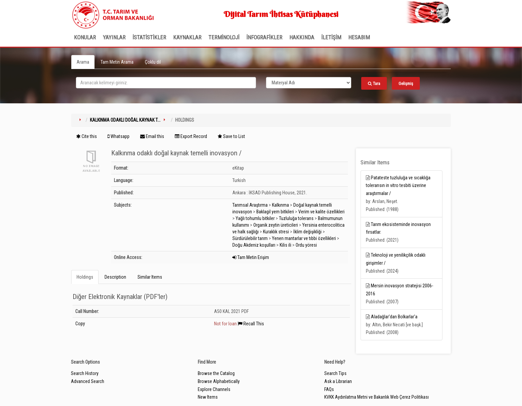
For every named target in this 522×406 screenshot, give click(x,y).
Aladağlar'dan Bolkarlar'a (394, 316)
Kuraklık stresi (276, 231)
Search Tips (335, 373)
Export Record (191, 136)
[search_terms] (166, 82)
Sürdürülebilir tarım (250, 238)
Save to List (231, 136)
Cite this (86, 136)
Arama (83, 62)
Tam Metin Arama (117, 62)
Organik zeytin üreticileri (275, 225)
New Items (208, 397)
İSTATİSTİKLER (149, 37)
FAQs (329, 389)
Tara (374, 83)
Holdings (85, 277)
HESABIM (359, 37)
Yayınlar (114, 37)
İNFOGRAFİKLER (264, 37)
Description (115, 277)
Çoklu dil (153, 62)
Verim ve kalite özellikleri (321, 211)
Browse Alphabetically (219, 381)
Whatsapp (119, 136)
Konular (85, 37)
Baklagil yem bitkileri (275, 211)
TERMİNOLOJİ (223, 37)
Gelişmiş (405, 83)
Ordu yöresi (306, 245)
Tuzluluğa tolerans (296, 218)
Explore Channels (214, 389)
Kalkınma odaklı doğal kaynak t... (125, 120)
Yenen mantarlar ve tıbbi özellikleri (304, 238)
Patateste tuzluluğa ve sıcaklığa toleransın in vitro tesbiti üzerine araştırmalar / (398, 185)
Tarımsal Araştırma (250, 205)
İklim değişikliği (307, 231)
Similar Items (149, 277)
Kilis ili (285, 245)
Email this (152, 136)
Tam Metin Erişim (250, 257)
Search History (85, 373)
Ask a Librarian (338, 381)
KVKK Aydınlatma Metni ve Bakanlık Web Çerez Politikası (376, 397)
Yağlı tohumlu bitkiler (255, 218)
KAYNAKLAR (187, 37)
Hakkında (301, 37)
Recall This (251, 323)
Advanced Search (87, 381)
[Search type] (308, 82)
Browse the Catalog (216, 373)
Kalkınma (280, 205)
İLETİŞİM (331, 37)
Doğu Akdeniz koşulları (253, 245)
